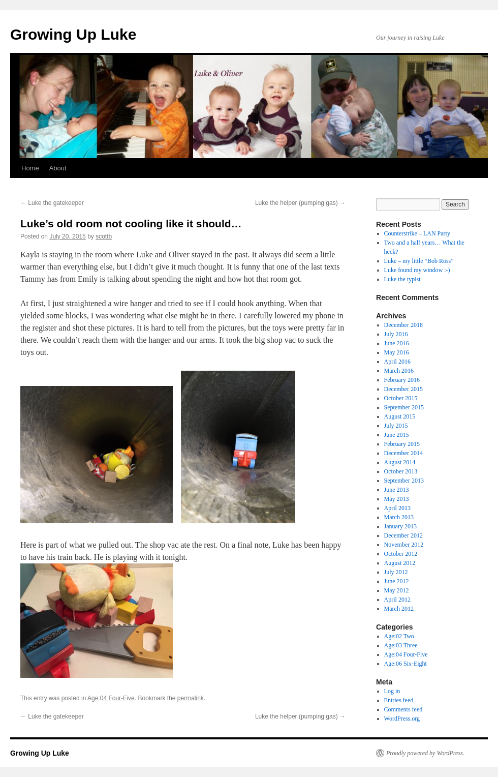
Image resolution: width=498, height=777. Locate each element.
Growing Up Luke (73, 34)
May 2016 (396, 352)
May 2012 (396, 590)
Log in (392, 691)
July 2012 (396, 572)
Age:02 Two (399, 636)
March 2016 (399, 370)
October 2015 (401, 398)
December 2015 (403, 389)
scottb (104, 236)
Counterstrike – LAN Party (417, 233)
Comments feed (403, 709)
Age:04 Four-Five (111, 698)
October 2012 (401, 553)
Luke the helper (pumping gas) (300, 202)
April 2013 (397, 508)
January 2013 (400, 526)
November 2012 (404, 544)
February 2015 (402, 443)
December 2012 (403, 535)
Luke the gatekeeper (52, 202)
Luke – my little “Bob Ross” (419, 260)
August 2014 (400, 462)
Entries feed (399, 700)
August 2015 (400, 416)
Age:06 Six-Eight (405, 663)
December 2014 (403, 453)
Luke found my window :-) (417, 270)
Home (30, 168)
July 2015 (396, 425)
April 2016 (397, 361)
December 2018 (403, 324)
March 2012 (399, 608)
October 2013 (401, 471)
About (58, 168)
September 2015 (404, 407)
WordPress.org (402, 718)
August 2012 (400, 562)
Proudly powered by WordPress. (425, 753)
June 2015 (396, 434)
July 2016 (396, 334)
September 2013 (404, 480)
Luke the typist (402, 279)
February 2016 (402, 379)
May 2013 (396, 498)
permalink (190, 698)
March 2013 (399, 517)
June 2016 (396, 343)
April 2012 (397, 599)
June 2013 (396, 489)
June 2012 (396, 581)
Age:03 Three (401, 645)
